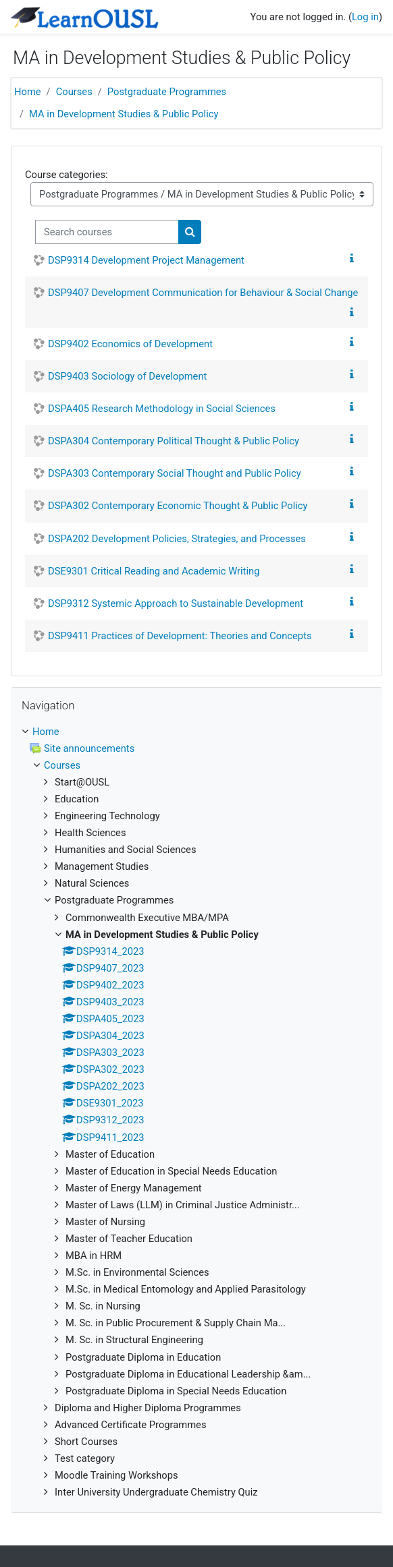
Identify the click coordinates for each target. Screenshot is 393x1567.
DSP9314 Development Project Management (146, 260)
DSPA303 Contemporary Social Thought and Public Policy (174, 473)
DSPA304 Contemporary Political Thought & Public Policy (173, 441)
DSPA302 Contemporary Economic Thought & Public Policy (178, 506)
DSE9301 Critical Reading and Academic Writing (153, 571)
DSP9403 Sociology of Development (127, 376)
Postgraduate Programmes (166, 92)
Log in (365, 17)
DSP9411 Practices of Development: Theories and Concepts (180, 636)
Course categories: (66, 175)
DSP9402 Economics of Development (130, 344)
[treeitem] (196, 1112)
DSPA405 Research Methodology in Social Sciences (162, 409)
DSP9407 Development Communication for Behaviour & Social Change (203, 293)
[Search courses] (107, 232)
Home (27, 92)
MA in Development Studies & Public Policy (123, 114)
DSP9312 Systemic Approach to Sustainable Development (175, 603)
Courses (74, 92)
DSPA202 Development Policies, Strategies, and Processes (177, 539)
